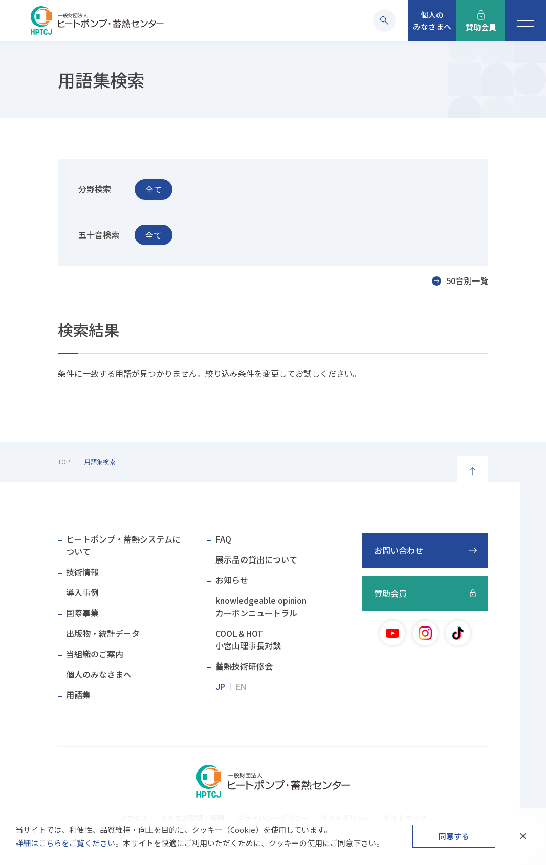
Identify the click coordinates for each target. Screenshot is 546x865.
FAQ (223, 539)
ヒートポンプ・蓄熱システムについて (123, 545)
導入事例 (82, 592)
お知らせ (231, 580)
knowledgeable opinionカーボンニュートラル (261, 606)
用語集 (78, 694)
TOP (64, 461)
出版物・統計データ (103, 633)
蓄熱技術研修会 (244, 666)
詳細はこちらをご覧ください (65, 842)
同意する (454, 836)
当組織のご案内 (94, 653)
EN (241, 687)
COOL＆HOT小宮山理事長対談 (248, 639)
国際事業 (82, 613)
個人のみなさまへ (99, 674)
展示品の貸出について (256, 559)
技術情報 (82, 572)
